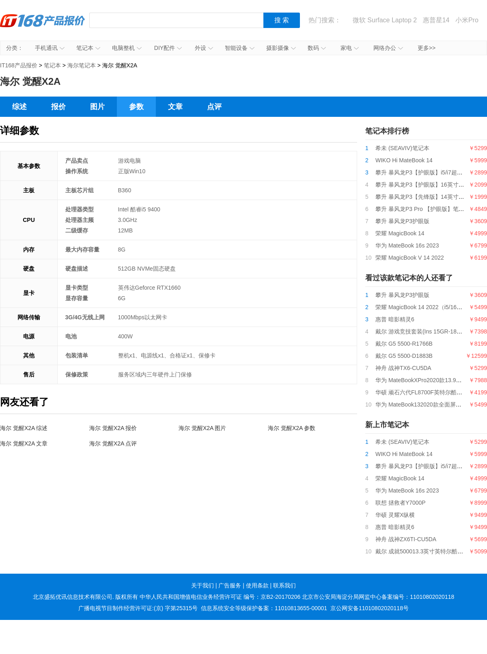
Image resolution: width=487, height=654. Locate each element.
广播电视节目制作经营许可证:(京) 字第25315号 (138, 608)
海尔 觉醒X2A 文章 (23, 443)
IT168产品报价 (42, 26)
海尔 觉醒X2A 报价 (113, 428)
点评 (214, 107)
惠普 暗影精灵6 (394, 319)
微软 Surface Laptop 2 (385, 20)
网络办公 (388, 48)
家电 (349, 48)
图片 (97, 107)
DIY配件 (168, 48)
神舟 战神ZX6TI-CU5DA (405, 539)
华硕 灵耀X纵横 (395, 515)
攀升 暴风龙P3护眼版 (402, 221)
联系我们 (284, 585)
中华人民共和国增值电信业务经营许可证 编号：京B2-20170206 (220, 597)
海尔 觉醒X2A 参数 (291, 428)
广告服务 (229, 585)
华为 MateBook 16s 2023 (407, 245)
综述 (19, 107)
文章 (175, 107)
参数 (136, 107)
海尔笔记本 (81, 65)
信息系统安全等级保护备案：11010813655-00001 (264, 608)
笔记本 (88, 48)
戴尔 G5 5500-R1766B (404, 343)
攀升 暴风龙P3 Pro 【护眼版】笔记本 (422, 209)
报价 (58, 107)
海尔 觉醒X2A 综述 (23, 428)
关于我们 (202, 585)
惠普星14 (436, 20)
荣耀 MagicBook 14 (400, 233)
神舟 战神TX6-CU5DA (403, 368)
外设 (204, 48)
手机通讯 (50, 48)
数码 (317, 48)
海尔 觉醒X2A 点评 (113, 443)
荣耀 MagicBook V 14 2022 (409, 257)
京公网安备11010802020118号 (369, 608)
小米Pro (466, 20)
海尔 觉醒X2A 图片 (202, 428)
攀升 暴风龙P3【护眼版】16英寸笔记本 (425, 184)
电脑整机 (127, 48)
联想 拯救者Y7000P (400, 502)
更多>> (426, 48)
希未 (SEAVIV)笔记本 (402, 148)
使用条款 (257, 585)
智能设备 (239, 48)
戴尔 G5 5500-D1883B (404, 356)
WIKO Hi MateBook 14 (404, 160)
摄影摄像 (281, 48)
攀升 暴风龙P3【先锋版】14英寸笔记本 (425, 197)
